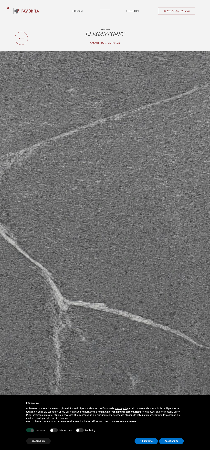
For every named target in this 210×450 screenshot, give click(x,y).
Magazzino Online (177, 11)
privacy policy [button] (121, 408)
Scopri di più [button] (38, 441)
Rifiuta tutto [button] (146, 441)
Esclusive (77, 10)
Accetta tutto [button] (171, 441)
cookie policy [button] (173, 411)
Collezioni (132, 10)
